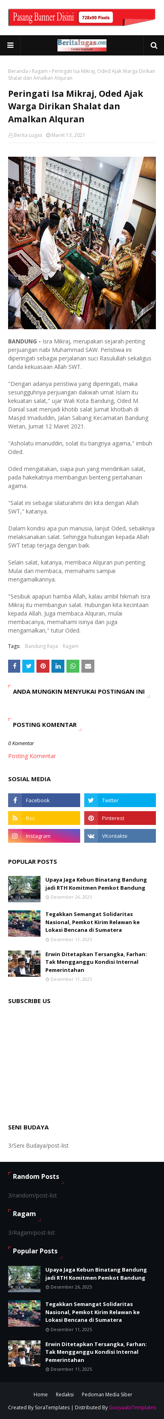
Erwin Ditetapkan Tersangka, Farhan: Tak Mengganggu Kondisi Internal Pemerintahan (96, 962)
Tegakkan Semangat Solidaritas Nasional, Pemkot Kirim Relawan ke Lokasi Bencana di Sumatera (92, 921)
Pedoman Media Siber (107, 1394)
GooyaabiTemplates (132, 1407)
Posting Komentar (32, 756)
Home (41, 1394)
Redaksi (65, 1394)
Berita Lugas (28, 135)
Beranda (18, 71)
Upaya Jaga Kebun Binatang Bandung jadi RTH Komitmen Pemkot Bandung (96, 883)
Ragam (40, 71)
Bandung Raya (41, 646)
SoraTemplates (52, 1407)
